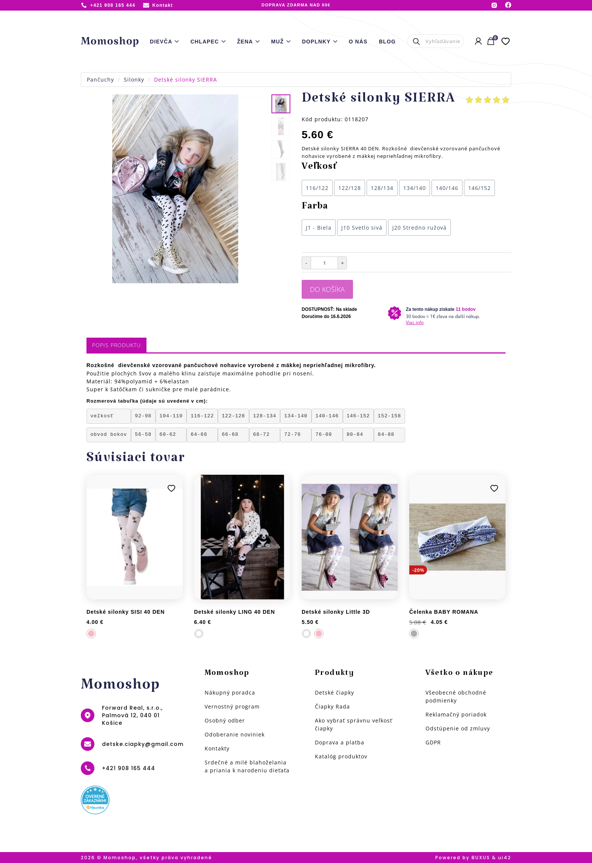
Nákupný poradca (230, 692)
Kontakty (217, 748)
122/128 (349, 187)
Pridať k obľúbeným (171, 488)
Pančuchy (100, 79)
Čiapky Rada (332, 706)
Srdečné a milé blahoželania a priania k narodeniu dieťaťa (247, 766)
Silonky (134, 79)
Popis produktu (116, 345)
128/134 (382, 187)
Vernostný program (232, 706)
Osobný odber (225, 720)
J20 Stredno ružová (419, 227)
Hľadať (416, 41)
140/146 (447, 187)
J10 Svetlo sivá (361, 227)
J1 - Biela (318, 227)
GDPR (433, 742)
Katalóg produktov (341, 756)
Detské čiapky (334, 692)
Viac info (415, 322)
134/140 (414, 187)
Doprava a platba (339, 742)
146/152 (479, 187)
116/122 (317, 187)
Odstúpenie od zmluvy (458, 728)
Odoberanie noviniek (235, 734)
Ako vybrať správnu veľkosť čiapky (353, 724)
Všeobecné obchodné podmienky (456, 696)
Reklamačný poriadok (456, 714)
